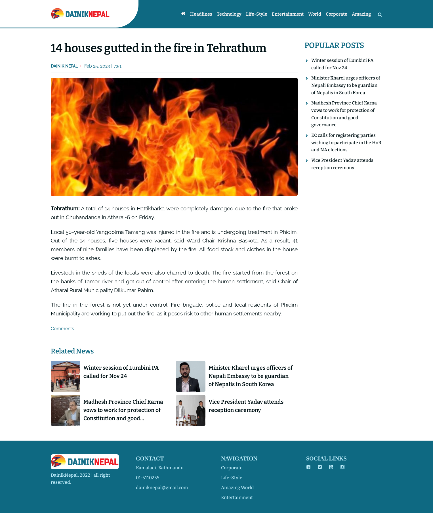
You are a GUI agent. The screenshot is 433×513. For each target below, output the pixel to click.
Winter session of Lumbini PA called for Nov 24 (121, 372)
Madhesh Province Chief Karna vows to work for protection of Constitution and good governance (123, 410)
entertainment (237, 497)
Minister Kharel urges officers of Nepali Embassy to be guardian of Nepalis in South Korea (251, 376)
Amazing (361, 14)
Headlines (201, 14)
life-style (231, 477)
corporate (232, 467)
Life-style (256, 14)
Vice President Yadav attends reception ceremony (246, 406)
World (314, 14)
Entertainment (288, 14)
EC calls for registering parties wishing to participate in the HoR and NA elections (346, 142)
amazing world (237, 487)
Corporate (336, 14)
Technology (229, 14)
